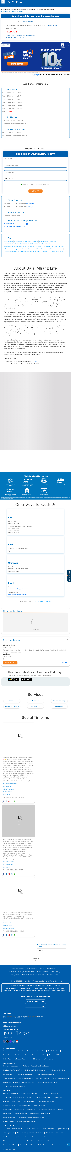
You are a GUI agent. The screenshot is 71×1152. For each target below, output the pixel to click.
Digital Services (62, 1055)
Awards (5, 1020)
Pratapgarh (30, 206)
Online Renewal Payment (21, 1094)
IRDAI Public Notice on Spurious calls (35, 923)
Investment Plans (39, 978)
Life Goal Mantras (8, 1024)
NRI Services (35, 706)
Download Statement (36, 1059)
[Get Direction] (27, 225)
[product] (35, 179)
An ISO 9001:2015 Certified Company (44, 1099)
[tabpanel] (35, 58)
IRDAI (42, 895)
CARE (36, 361)
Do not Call (6, 1094)
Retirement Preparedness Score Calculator (37, 993)
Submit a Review (10, 663)
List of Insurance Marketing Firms (39, 1126)
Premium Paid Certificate (54, 1059)
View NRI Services (43, 601)
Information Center (9, 1032)
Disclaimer (35, 886)
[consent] (21, 184)
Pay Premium (21, 1059)
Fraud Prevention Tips (35, 928)
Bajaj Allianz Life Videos (46, 1028)
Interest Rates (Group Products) (13, 1036)
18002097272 (20, 35)
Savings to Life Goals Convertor (35, 997)
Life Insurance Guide (9, 1107)
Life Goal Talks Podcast (48, 1020)
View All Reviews (28, 21)
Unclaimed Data (32, 895)
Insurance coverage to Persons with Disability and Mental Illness (23, 1044)
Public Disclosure (39, 1032)
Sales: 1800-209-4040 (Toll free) (28, 1083)
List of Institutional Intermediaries (14, 1126)
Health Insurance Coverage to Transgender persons (19, 1048)
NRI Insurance (60, 982)
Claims (11, 701)
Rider (51, 982)
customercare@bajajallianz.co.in (18, 588)
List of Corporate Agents (47, 1036)
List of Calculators (9, 1099)
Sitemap (61, 1036)
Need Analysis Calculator (54, 1094)
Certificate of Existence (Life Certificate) (34, 1072)
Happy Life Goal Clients (43, 1024)
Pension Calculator (9, 1005)
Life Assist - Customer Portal (12, 1055)
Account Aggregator (9, 1076)
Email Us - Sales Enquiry (10, 1087)
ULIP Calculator (8, 1001)
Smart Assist (16, 1028)
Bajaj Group (14, 1020)
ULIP (17, 978)
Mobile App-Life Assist (25, 1099)
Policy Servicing (59, 701)
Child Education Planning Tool (12, 997)
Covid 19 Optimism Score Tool (24, 1009)
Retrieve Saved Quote (10, 1072)
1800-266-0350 (13, 528)
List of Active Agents (10, 1122)
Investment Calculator (25, 1005)
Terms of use (58, 1024)
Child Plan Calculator (42, 1005)
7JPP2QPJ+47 (9, 224)
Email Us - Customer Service (30, 1087)
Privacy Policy (14, 901)
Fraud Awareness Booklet (36, 934)
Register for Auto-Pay (32, 1055)
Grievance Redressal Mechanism (42, 1064)
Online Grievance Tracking (35, 1068)
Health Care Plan (53, 978)
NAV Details (59, 706)
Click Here (36, 75)
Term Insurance (8, 978)
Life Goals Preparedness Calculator (14, 1013)
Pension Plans (7, 982)
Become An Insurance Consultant (33, 901)
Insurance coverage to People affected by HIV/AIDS (31, 1040)
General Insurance (18, 895)
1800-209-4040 (13, 523)
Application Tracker (12, 706)
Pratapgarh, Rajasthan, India (14, 226)
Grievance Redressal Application (13, 1068)
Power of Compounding (44, 1001)
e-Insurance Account (57, 1072)
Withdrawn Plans (20, 986)
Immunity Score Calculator (46, 1009)
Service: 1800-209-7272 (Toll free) (53, 1083)
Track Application (8, 1059)
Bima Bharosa (51, 895)
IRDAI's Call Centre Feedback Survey (48, 899)
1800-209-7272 (13, 532)
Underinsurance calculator (11, 993)
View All (64, 663)
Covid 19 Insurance (35, 986)
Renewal (35, 701)
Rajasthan (30, 203)
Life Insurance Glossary (24, 1024)
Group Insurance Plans (39, 982)
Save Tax (6, 1028)
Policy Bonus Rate (30, 1028)
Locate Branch (48, 1087)
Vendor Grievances (25, 1032)
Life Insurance (48, 986)
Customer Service (8, 1083)
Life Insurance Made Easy (30, 1020)
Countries (40, 877)
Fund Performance (9, 1064)
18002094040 (16, 38)
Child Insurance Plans (22, 982)
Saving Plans (26, 978)
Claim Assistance (48, 1055)
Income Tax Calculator (60, 1005)
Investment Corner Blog (26, 1107)
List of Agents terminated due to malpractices (35, 1122)
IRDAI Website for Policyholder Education (21, 899)
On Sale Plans (7, 986)
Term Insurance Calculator (57, 997)
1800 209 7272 (49, 1136)
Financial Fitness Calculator (25, 1001)
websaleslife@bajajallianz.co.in (17, 594)
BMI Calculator (7, 1009)
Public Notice (31, 1036)
